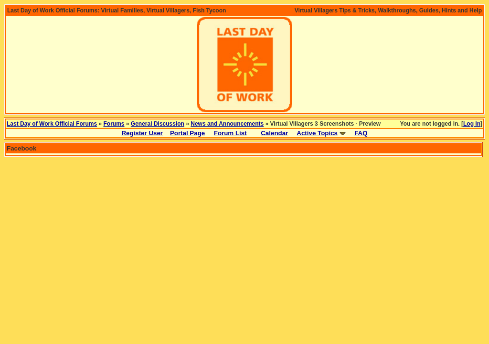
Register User (142, 133)
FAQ (360, 133)
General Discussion (157, 123)
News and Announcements (227, 123)
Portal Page (187, 133)
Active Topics (317, 133)
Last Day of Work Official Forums (52, 123)
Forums (114, 123)
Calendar (274, 133)
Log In (471, 123)
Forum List (230, 133)
